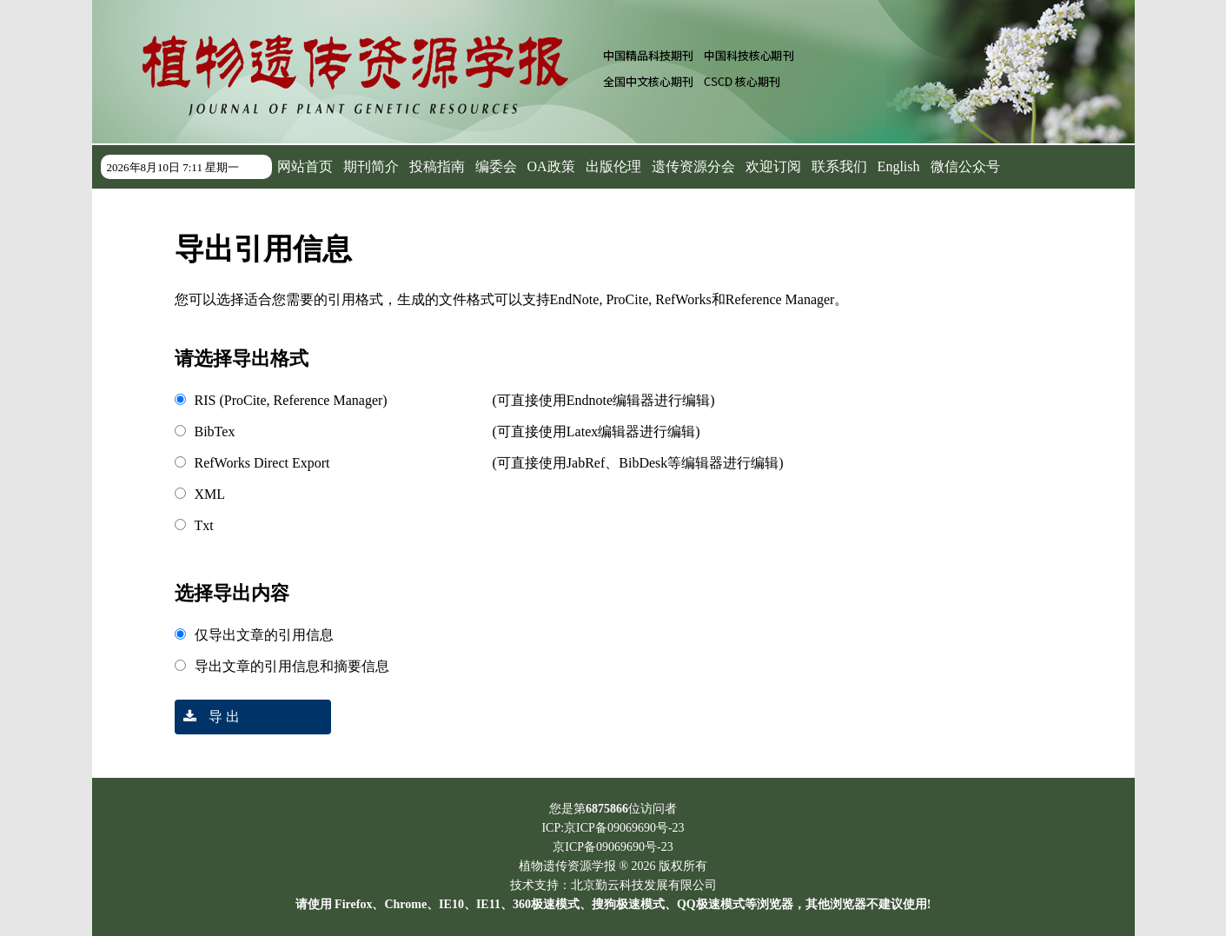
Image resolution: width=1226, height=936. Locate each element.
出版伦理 (613, 166)
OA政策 (551, 166)
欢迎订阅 (773, 166)
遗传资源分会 (693, 166)
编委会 (496, 166)
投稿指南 (437, 166)
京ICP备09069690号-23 (613, 846)
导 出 (207, 716)
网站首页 (305, 166)
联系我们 (839, 166)
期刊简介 (371, 166)
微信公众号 (965, 166)
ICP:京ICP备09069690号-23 (612, 827)
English (899, 166)
